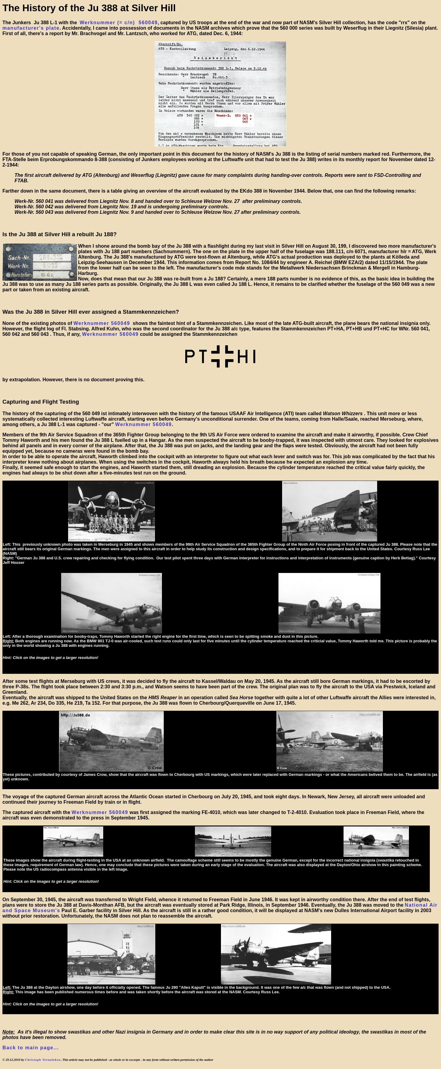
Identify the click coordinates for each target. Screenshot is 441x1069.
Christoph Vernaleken (43, 1059)
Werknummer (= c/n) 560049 (119, 22)
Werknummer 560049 (102, 323)
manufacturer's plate (31, 28)
